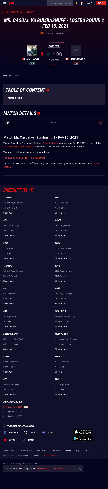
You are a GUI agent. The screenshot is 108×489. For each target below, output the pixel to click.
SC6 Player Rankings (11, 317)
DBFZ (57, 265)
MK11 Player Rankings (63, 385)
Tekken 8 (7, 197)
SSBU (57, 243)
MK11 (57, 379)
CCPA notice (56, 451)
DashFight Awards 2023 (12, 412)
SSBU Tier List (60, 253)
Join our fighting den (20, 426)
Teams (88, 451)
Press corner (23, 456)
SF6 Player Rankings (11, 226)
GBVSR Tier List (61, 231)
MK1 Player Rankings (63, 203)
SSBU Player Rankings (63, 248)
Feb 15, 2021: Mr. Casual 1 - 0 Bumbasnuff (24, 158)
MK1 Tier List (60, 208)
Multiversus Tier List (63, 344)
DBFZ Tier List (60, 276)
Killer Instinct (11, 334)
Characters (100, 451)
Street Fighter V (50, 143)
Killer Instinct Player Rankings (14, 339)
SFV (5, 379)
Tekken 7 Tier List (10, 276)
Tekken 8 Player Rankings (13, 203)
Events (68, 451)
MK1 (57, 197)
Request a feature (51, 456)
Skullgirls (60, 311)
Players (79, 451)
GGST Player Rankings (63, 294)
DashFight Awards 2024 (12, 407)
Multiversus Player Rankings (66, 339)
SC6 (5, 311)
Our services (8, 456)
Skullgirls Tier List (62, 322)
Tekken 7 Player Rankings (13, 271)
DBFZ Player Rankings (63, 271)
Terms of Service (9, 451)
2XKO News (8, 253)
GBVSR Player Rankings (64, 226)
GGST (57, 288)
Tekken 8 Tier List (10, 208)
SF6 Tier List (8, 231)
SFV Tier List (8, 390)
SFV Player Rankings (11, 385)
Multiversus (61, 334)
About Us (35, 456)
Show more (9, 213)
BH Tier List (7, 299)
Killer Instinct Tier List (11, 344)
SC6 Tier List (8, 322)
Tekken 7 (7, 265)
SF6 (5, 220)
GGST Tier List (60, 299)
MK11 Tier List (60, 390)
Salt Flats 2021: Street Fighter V (19, 146)
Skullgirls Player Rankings (65, 317)
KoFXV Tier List (9, 367)
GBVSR (58, 220)
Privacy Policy (26, 451)
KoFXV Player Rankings (12, 362)
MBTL (57, 356)
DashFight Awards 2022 (12, 416)
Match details (15, 97)
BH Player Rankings (11, 294)
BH (4, 288)
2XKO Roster (8, 248)
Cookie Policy (41, 451)
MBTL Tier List (60, 367)
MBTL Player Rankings (63, 362)
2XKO (5, 243)
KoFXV (6, 356)
